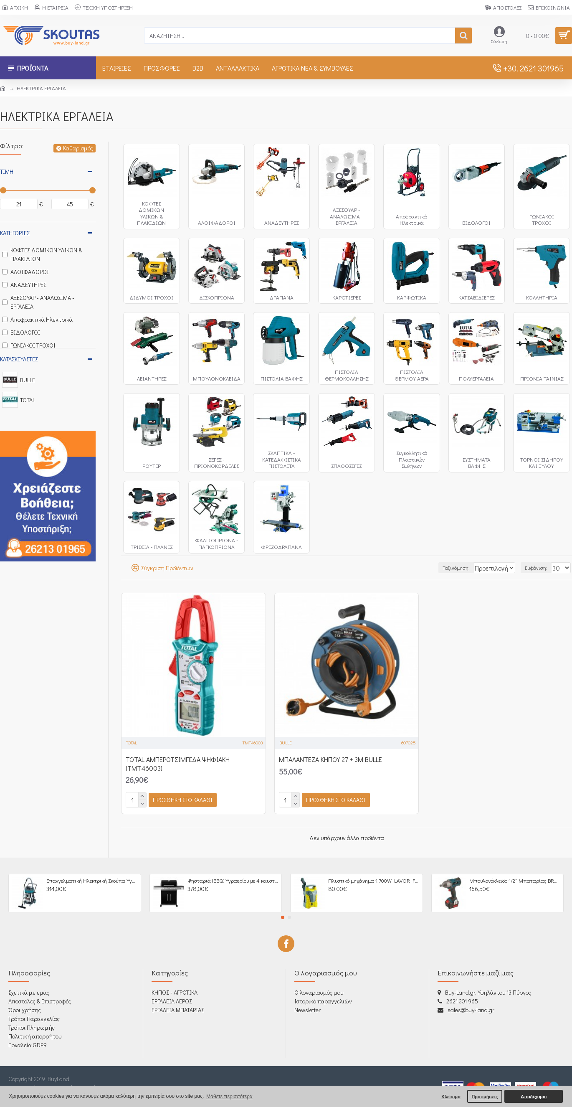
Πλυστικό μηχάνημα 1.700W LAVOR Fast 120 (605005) (373, 880)
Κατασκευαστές (19, 359)
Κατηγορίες (15, 233)
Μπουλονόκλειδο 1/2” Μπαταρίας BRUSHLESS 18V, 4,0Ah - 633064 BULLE (514, 880)
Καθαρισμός (78, 148)
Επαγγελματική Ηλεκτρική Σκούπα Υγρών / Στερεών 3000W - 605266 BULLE (91, 880)
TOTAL (131, 742)
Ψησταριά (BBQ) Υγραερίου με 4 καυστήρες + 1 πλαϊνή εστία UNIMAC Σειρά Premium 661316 (232, 880)
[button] (282, 917)
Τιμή (6, 171)
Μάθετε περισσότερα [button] (229, 1096)
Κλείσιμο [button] (451, 1096)
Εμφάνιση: (540, 567)
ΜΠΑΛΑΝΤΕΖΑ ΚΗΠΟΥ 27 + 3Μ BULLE (330, 759)
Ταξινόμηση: (438, 567)
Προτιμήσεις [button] (484, 1096)
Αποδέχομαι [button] (534, 1096)
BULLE (285, 742)
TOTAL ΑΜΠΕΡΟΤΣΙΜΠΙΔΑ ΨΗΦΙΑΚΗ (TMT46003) (178, 763)
